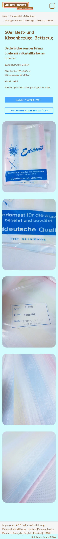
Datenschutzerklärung (14, 528)
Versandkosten (46, 528)
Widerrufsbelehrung (33, 525)
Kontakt (32, 528)
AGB (18, 525)
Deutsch (6, 533)
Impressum (8, 525)
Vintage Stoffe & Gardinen (22, 16)
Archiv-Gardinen (45, 20)
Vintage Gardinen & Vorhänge (19, 20)
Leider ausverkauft (29, 99)
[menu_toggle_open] (52, 6)
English (27, 533)
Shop (4, 16)
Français (17, 533)
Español (37, 533)
